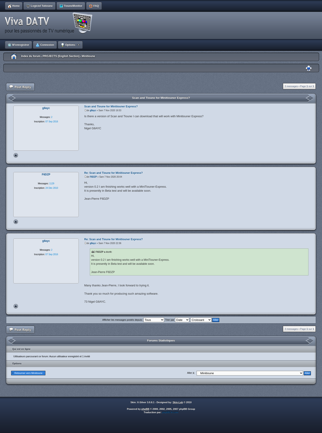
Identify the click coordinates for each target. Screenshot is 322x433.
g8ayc (93, 110)
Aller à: (191, 372)
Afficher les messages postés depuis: (133, 319)
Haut (15, 155)
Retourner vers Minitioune (28, 373)
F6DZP (93, 177)
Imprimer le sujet (308, 68)
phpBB (145, 409)
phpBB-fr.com (170, 412)
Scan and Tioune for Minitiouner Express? (161, 97)
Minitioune (88, 56)
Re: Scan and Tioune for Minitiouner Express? (113, 172)
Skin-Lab (178, 402)
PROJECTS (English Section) (60, 56)
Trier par (177, 319)
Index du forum (30, 56)
